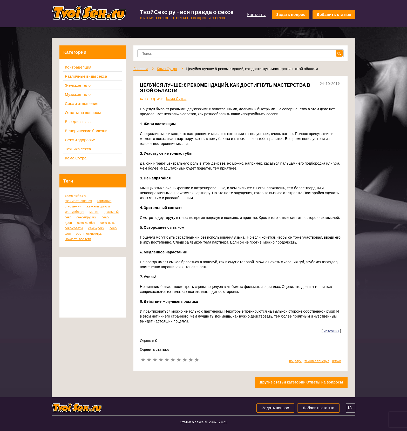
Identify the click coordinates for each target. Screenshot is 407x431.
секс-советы (74, 228)
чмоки (336, 361)
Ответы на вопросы (83, 112)
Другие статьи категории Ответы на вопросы (301, 382)
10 (197, 360)
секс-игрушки (86, 217)
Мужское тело (78, 94)
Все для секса (78, 121)
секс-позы (108, 223)
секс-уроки (96, 228)
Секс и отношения (81, 103)
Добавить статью (334, 14)
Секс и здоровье (80, 139)
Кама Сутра (75, 158)
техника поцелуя (316, 361)
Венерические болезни (86, 130)
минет (94, 212)
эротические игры (89, 233)
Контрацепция (78, 67)
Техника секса (78, 148)
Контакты (256, 14)
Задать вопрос (291, 14)
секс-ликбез (86, 223)
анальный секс (76, 195)
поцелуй (295, 361)
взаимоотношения (78, 201)
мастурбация (74, 212)
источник (331, 331)
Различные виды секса (86, 76)
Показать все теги (78, 239)
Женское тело (78, 85)
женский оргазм (98, 206)
